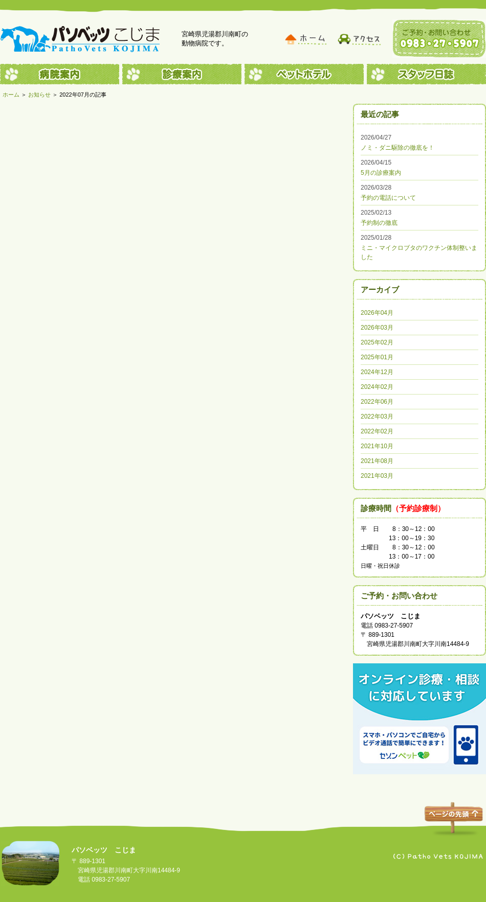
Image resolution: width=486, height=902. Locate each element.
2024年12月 (377, 372)
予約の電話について (388, 197)
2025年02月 (377, 342)
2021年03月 (377, 475)
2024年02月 (377, 386)
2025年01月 (377, 357)
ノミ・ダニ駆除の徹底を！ (397, 147)
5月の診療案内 (381, 172)
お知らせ (39, 94)
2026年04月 (377, 312)
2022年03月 (377, 416)
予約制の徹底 (379, 222)
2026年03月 (377, 327)
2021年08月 (377, 461)
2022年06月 (377, 401)
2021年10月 (377, 446)
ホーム (11, 94)
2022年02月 (377, 431)
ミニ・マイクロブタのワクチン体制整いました (419, 252)
